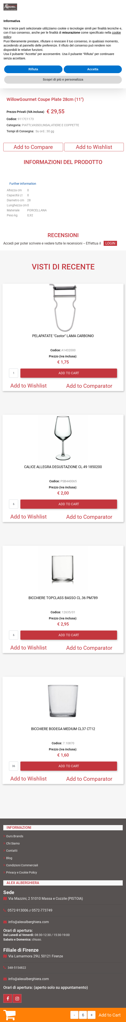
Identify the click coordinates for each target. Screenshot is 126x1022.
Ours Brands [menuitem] (13, 836)
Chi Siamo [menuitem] (11, 843)
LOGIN (110, 243)
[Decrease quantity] (74, 1015)
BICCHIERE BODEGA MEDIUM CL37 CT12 (63, 729)
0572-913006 (18, 910)
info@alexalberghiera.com (28, 922)
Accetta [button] (92, 69)
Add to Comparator (89, 386)
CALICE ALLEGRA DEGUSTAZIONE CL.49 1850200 (63, 467)
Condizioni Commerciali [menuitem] (20, 865)
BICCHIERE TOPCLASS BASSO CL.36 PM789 (63, 598)
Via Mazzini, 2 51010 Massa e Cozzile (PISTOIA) (45, 898)
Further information (22, 183)
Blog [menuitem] (7, 858)
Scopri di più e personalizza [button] (63, 79)
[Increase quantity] (91, 1015)
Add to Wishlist (94, 147)
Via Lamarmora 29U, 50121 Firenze (35, 956)
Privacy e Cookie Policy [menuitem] (20, 872)
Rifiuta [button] (33, 69)
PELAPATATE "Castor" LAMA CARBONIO (63, 336)
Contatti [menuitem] (10, 850)
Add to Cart (110, 1015)
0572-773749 (42, 910)
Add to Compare (33, 147)
